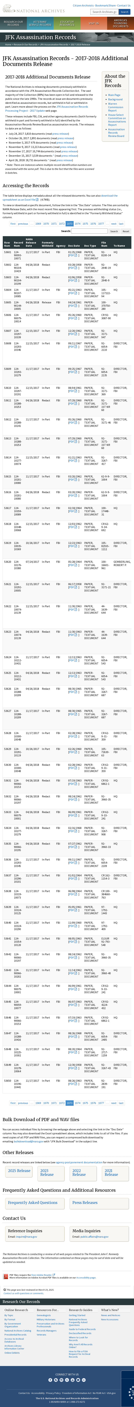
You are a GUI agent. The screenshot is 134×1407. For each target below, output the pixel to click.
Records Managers (47, 1330)
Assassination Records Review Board (116, 133)
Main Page (114, 95)
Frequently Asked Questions (32, 1202)
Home (8, 44)
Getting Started (77, 1315)
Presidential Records (16, 1334)
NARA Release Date (31, 242)
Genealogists (44, 1315)
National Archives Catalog (18, 1330)
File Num (104, 244)
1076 (93, 223)
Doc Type (90, 245)
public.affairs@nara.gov (94, 1236)
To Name (119, 245)
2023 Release (47, 1173)
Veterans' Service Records (40, 23)
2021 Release (111, 1173)
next (114, 223)
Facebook (50, 1380)
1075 (85, 223)
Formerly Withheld (47, 244)
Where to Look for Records (78, 1339)
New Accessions (109, 1319)
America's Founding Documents (120, 23)
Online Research (16, 1310)
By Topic (9, 1315)
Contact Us (124, 5)
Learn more (103, 1400)
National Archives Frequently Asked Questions (78, 1322)
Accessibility (38, 1393)
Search (124, 11)
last (121, 223)
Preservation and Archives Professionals (50, 1325)
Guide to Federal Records (82, 1329)
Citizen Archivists (83, 5)
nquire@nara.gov (27, 1236)
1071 (54, 223)
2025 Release (19, 1171)
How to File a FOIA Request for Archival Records (79, 1354)
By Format (10, 1319)
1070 (46, 223)
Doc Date (74, 245)
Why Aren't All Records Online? (80, 1346)
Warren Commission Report (115, 107)
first (13, 223)
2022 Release (79, 1173)
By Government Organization (13, 1325)
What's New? (110, 1310)
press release (60, 133)
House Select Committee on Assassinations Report (117, 120)
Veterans (41, 1334)
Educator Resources (67, 23)
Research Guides (80, 1310)
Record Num (18, 244)
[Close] (130, 1374)
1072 (62, 223)
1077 (101, 223)
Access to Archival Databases (14, 1340)
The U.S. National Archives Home (33, 8)
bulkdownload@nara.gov (28, 1141)
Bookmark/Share (105, 5)
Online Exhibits (12, 1352)
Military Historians (46, 1319)
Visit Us (94, 23)
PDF (71, 255)
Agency (60, 245)
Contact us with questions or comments (23, 1293)
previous (23, 223)
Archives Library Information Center (14, 1347)
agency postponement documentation (79, 1162)
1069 (38, 223)
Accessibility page (86, 1277)
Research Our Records (13, 23)
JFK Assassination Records (54, 44)
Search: (66, 231)
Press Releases (85, 1202)
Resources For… (48, 1310)
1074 (77, 223)
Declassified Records (80, 1333)
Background (115, 99)
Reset (126, 231)
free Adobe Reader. (43, 1275)
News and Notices (110, 1315)
